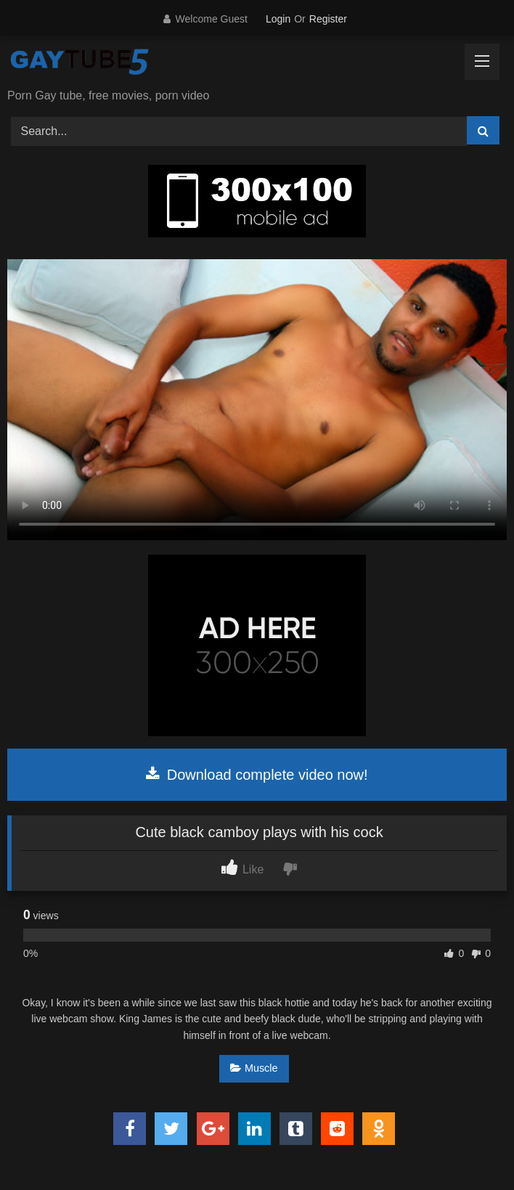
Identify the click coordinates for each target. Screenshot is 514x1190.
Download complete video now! (256, 775)
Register (328, 19)
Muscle (254, 1068)
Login (278, 19)
